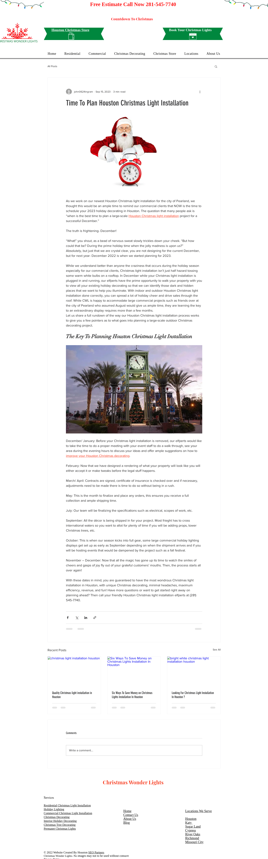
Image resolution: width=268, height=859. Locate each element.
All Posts (52, 66)
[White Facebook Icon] (168, 790)
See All (217, 649)
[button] (216, 66)
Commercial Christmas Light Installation (68, 813)
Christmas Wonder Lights (133, 782)
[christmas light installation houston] (74, 671)
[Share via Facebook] (67, 617)
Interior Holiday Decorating (60, 820)
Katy (189, 823)
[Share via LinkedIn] (85, 617)
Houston (191, 819)
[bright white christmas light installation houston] (193, 671)
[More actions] (200, 91)
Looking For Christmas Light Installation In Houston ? (193, 695)
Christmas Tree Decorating (60, 824)
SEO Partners (96, 852)
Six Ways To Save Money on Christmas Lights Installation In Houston (132, 695)
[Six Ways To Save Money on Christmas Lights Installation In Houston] (134, 671)
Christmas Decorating (57, 817)
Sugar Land (193, 826)
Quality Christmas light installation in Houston (72, 695)
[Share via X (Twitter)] (76, 617)
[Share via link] (95, 617)
